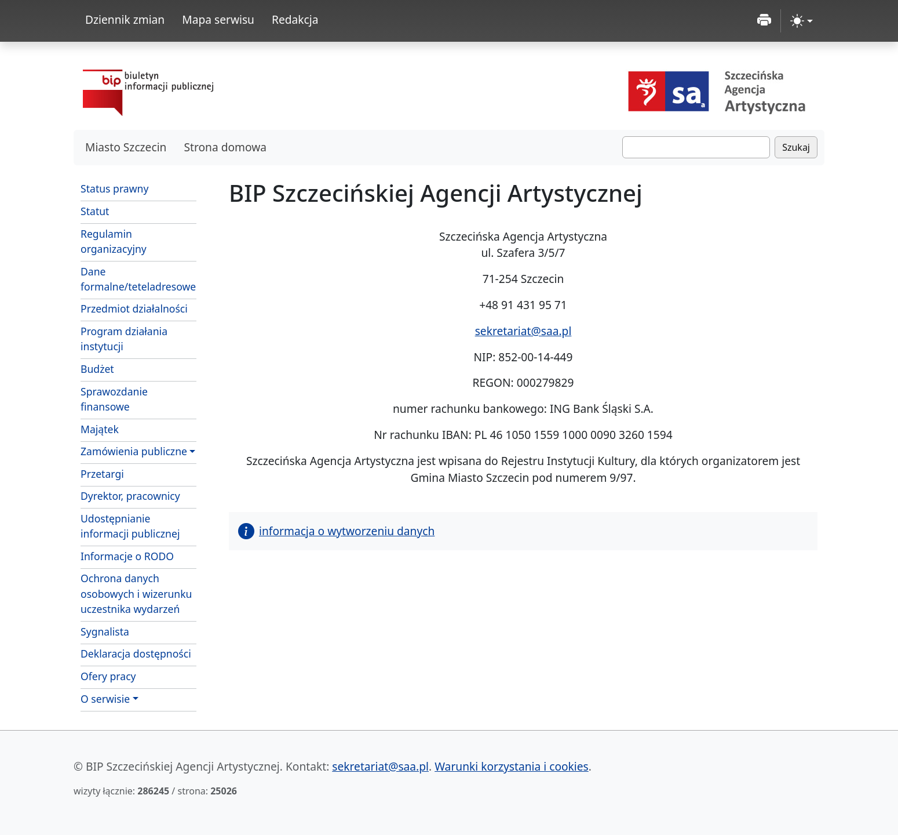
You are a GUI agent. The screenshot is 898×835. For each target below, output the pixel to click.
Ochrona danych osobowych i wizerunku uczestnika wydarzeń (136, 593)
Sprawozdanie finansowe (114, 398)
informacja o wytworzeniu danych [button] (336, 531)
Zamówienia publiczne (134, 451)
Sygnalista (105, 631)
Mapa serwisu (218, 19)
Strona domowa (225, 147)
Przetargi (102, 474)
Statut (95, 211)
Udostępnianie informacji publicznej (130, 525)
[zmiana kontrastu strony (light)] (801, 21)
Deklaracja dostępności (136, 653)
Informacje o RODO (127, 556)
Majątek (100, 429)
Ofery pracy (108, 676)
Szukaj (796, 147)
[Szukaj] (696, 147)
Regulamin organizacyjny (114, 241)
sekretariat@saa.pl (523, 331)
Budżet (97, 369)
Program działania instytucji (124, 338)
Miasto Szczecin (125, 147)
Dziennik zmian (125, 19)
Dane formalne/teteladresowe (138, 278)
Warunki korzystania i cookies (512, 766)
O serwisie (105, 699)
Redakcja (295, 19)
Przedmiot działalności (134, 308)
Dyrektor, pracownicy (130, 496)
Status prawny (114, 188)
